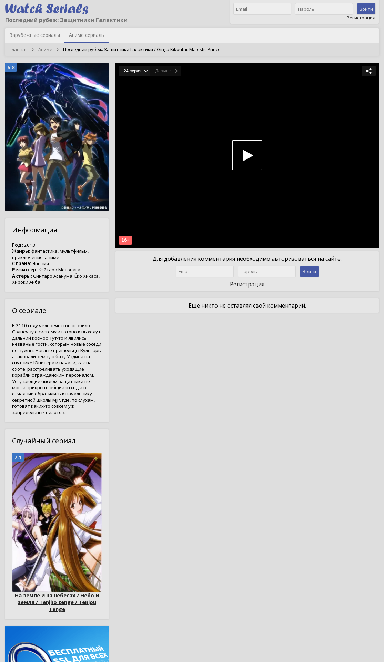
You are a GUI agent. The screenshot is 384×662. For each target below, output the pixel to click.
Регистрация (361, 17)
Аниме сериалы (87, 35)
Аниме (45, 49)
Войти (366, 9)
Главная (19, 49)
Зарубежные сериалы (35, 35)
